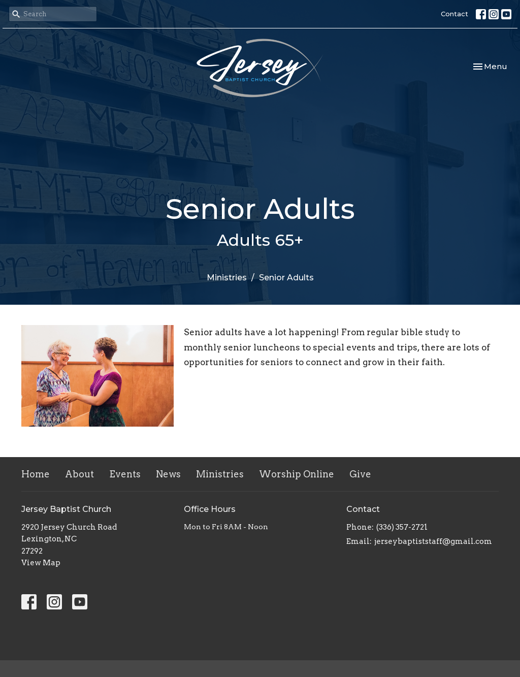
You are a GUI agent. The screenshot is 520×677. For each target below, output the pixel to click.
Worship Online (296, 474)
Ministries (227, 277)
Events (125, 474)
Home (35, 474)
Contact (454, 14)
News (168, 474)
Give (360, 474)
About (79, 474)
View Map (40, 562)
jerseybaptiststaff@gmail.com (433, 541)
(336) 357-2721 (402, 527)
